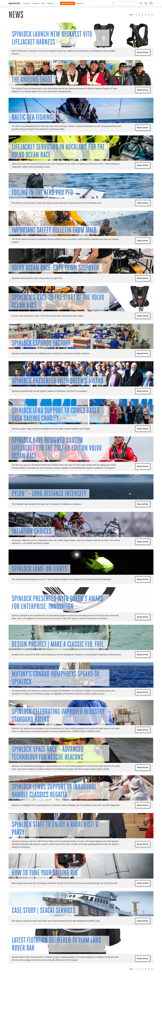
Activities (35, 3)
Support (50, 3)
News (43, 3)
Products (26, 3)
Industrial (79, 3)
